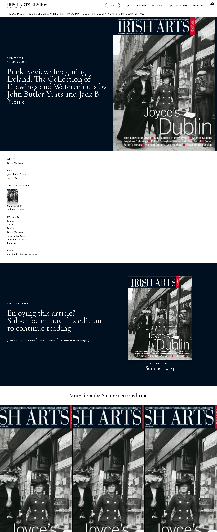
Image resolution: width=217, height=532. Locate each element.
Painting (11, 243)
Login (127, 5)
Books (10, 220)
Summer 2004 (15, 58)
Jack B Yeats (13, 177)
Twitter (22, 254)
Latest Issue (141, 5)
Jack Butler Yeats (16, 235)
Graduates (198, 5)
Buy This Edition (48, 340)
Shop (169, 5)
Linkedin (32, 254)
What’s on (157, 5)
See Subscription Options (22, 340)
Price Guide (182, 5)
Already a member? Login (74, 340)
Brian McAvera (15, 162)
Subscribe (113, 5)
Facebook (12, 254)
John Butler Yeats (16, 174)
